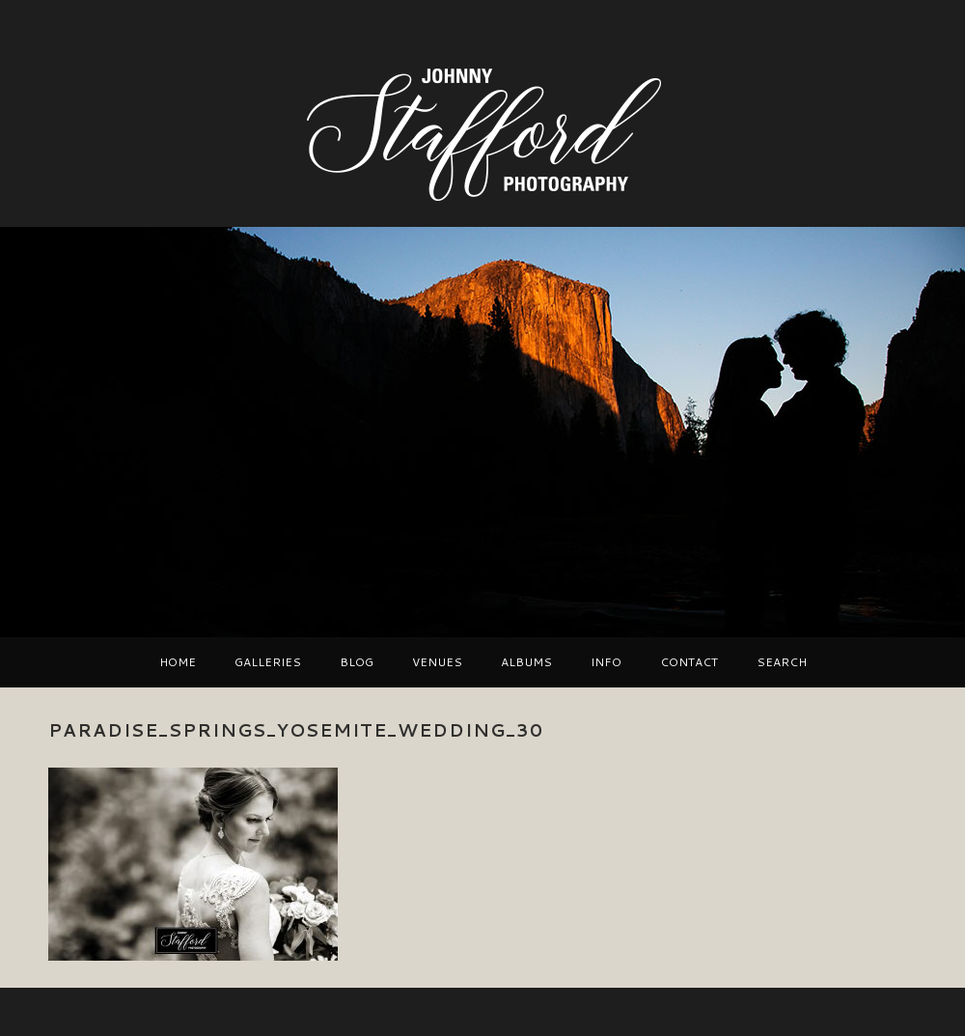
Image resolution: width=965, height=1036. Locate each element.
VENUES (437, 662)
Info (606, 662)
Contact (689, 662)
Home (177, 662)
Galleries (267, 662)
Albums (526, 662)
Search (782, 662)
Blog (356, 662)
